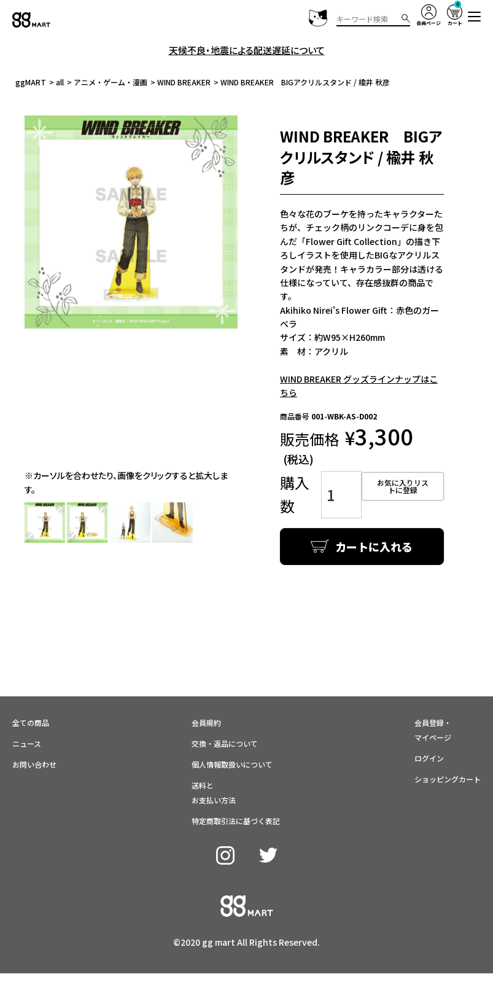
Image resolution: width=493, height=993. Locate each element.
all (60, 82)
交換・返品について (225, 717)
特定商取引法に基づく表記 (236, 794)
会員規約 (206, 696)
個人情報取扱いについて (232, 738)
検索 (406, 18)
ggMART (30, 82)
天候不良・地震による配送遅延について (247, 50)
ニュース (26, 717)
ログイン (429, 731)
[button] (474, 16)
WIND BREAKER (184, 82)
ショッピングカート (447, 752)
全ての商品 (30, 696)
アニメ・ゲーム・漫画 (110, 82)
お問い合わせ (34, 738)
